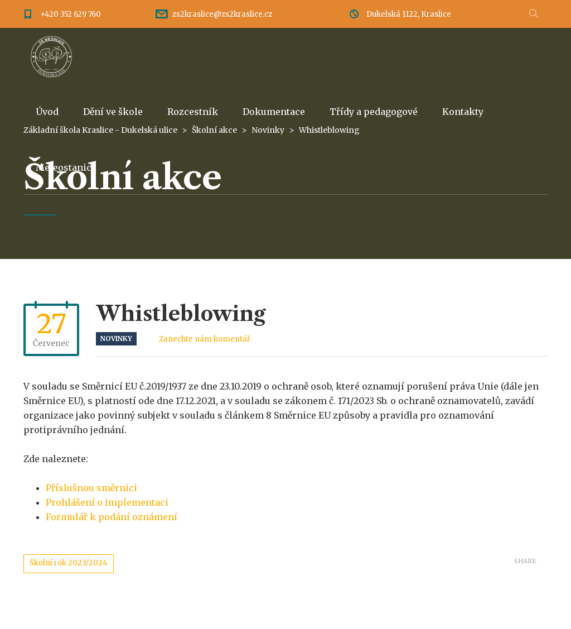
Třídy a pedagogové (374, 111)
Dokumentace (274, 111)
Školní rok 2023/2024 (69, 563)
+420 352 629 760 (70, 14)
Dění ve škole (113, 111)
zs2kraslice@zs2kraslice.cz (222, 14)
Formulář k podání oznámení (111, 516)
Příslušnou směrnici (91, 487)
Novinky (116, 338)
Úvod (47, 111)
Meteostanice (66, 167)
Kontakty (462, 111)
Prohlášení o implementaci (107, 502)
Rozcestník (192, 111)
